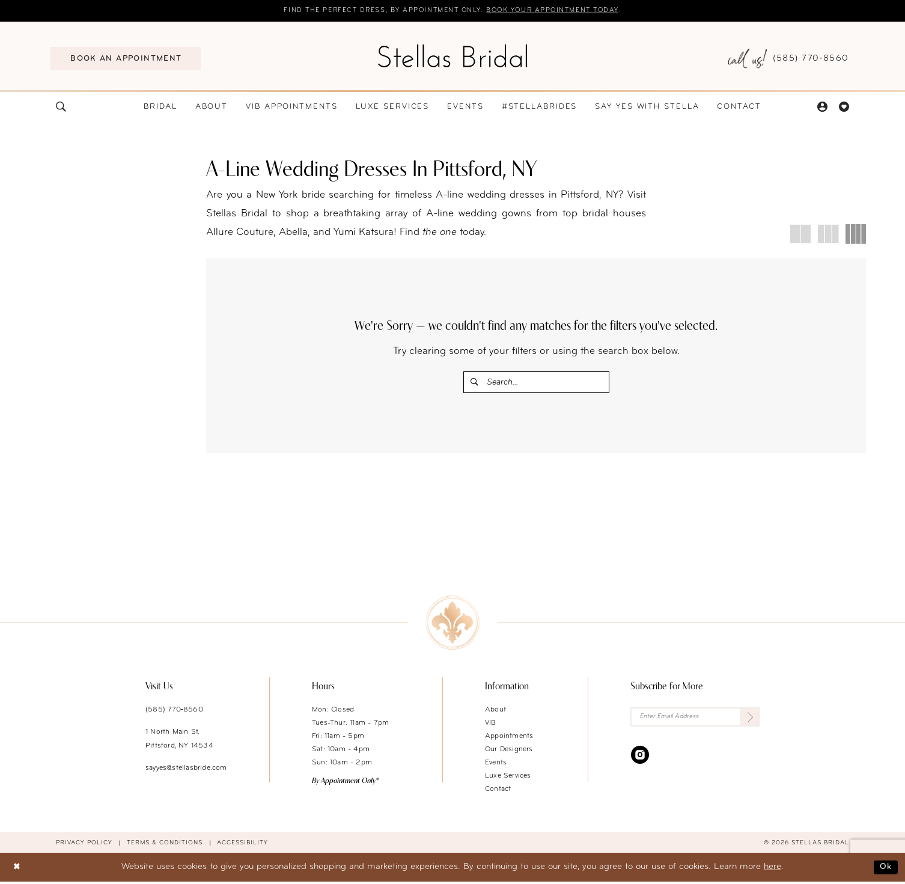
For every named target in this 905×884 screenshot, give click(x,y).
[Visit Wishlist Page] (844, 108)
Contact (498, 792)
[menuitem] (125, 59)
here (772, 869)
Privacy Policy (84, 846)
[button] (822, 108)
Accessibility (242, 846)
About (495, 712)
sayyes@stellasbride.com (186, 771)
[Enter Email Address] (695, 720)
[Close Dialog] (18, 869)
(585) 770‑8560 (174, 712)
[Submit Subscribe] (749, 720)
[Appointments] (125, 59)
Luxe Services (508, 778)
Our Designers (509, 752)
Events (496, 765)
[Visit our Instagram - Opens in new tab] (640, 759)
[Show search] (61, 108)
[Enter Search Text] (536, 383)
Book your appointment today (565, 11)
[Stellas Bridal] (452, 56)
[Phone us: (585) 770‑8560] (788, 60)
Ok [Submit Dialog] (885, 869)
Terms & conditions (165, 846)
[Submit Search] (475, 383)
